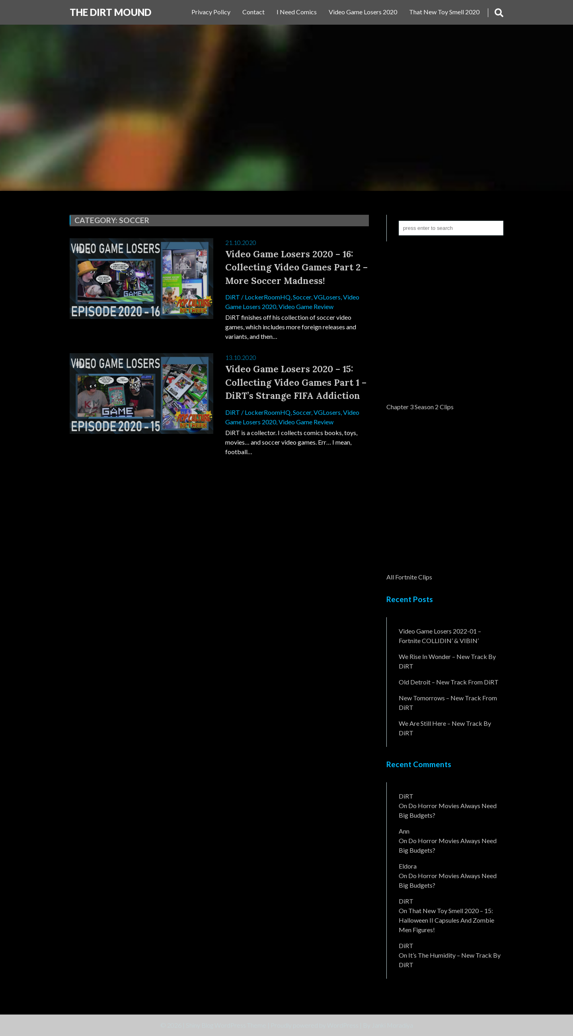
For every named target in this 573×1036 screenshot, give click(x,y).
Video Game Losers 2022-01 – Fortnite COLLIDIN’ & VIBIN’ (440, 635)
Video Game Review (306, 306)
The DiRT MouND (110, 12)
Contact (253, 12)
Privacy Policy (210, 12)
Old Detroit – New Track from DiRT (449, 682)
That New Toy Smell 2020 (444, 12)
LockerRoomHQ (267, 297)
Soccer (302, 297)
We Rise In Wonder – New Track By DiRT (447, 661)
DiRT (232, 297)
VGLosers (327, 297)
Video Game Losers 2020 (363, 12)
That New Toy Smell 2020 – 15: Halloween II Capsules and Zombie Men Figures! (446, 920)
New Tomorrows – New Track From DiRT (448, 702)
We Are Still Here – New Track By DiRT (445, 728)
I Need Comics (297, 12)
